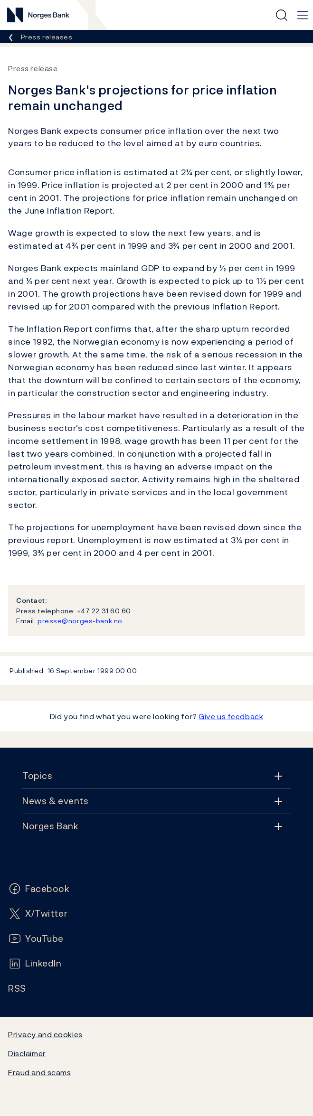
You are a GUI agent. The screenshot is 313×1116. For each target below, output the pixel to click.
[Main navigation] (302, 15)
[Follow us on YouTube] (36, 939)
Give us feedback (231, 716)
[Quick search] (281, 15)
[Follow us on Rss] (17, 988)
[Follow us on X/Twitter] (37, 913)
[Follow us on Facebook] (39, 889)
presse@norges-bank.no (80, 621)
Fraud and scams (39, 1072)
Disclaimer (27, 1053)
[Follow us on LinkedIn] (35, 963)
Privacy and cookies (45, 1034)
